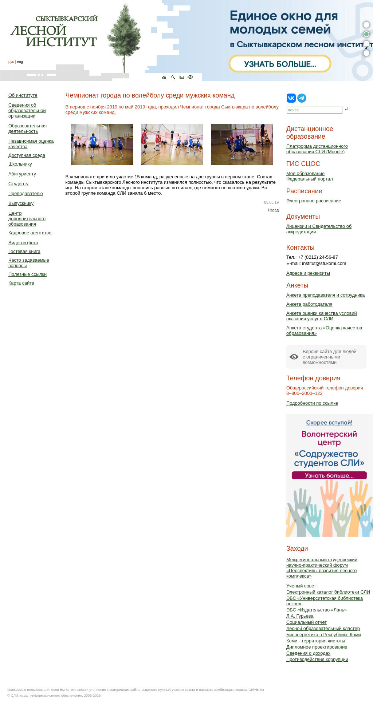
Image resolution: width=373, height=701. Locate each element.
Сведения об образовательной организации (27, 110)
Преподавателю (25, 193)
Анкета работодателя (309, 304)
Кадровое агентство (29, 232)
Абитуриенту (22, 174)
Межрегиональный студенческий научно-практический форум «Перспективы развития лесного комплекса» (321, 568)
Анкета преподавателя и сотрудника (325, 295)
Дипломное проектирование (317, 647)
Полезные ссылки (27, 274)
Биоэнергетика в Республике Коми (323, 634)
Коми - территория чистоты (315, 640)
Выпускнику (21, 203)
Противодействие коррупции (317, 659)
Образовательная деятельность (27, 128)
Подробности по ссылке (312, 403)
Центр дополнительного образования (27, 218)
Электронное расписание (313, 200)
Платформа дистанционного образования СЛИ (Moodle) (317, 148)
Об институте (23, 95)
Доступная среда (26, 155)
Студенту (18, 183)
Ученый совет (301, 586)
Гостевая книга (24, 251)
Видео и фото (23, 242)
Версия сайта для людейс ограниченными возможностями (330, 357)
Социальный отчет (306, 622)
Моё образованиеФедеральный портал (309, 176)
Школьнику (20, 164)
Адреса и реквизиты (308, 273)
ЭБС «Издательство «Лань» (316, 610)
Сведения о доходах (308, 653)
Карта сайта (21, 283)
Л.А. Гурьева (300, 616)
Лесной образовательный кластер (323, 628)
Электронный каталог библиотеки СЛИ (328, 592)
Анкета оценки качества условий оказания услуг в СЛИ (321, 315)
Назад (273, 210)
